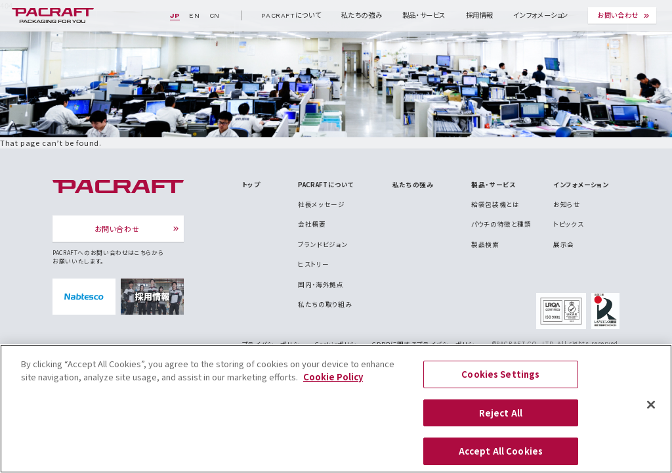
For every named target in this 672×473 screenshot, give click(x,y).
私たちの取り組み (325, 304)
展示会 (563, 244)
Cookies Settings (500, 382)
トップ (251, 184)
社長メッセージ (321, 204)
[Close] (651, 412)
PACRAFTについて (291, 15)
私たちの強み (362, 15)
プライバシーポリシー (274, 344)
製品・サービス (424, 15)
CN (214, 15)
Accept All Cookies (501, 459)
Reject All (500, 420)
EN (194, 15)
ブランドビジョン (323, 244)
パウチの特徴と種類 (501, 224)
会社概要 (312, 224)
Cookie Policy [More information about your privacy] (333, 384)
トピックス (568, 224)
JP (174, 15)
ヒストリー (313, 264)
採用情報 (480, 15)
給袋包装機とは (495, 204)
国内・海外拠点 (320, 284)
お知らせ (567, 204)
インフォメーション (540, 15)
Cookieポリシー (339, 344)
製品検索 (485, 244)
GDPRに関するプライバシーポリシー (426, 344)
